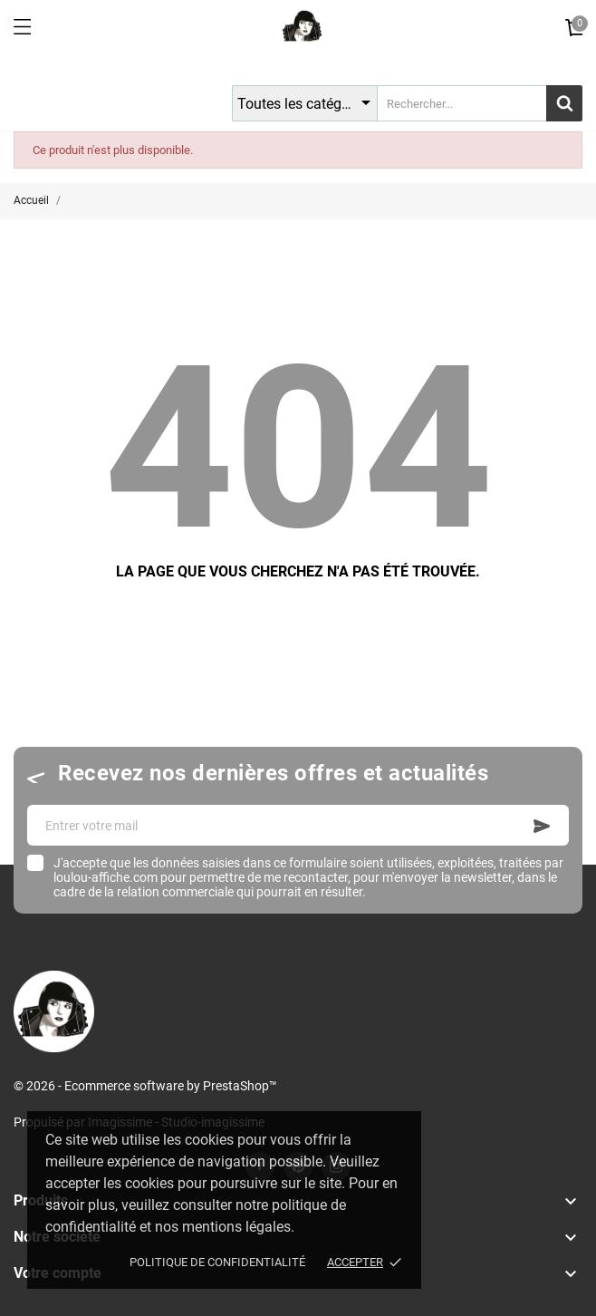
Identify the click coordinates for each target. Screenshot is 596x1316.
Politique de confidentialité (217, 1262)
